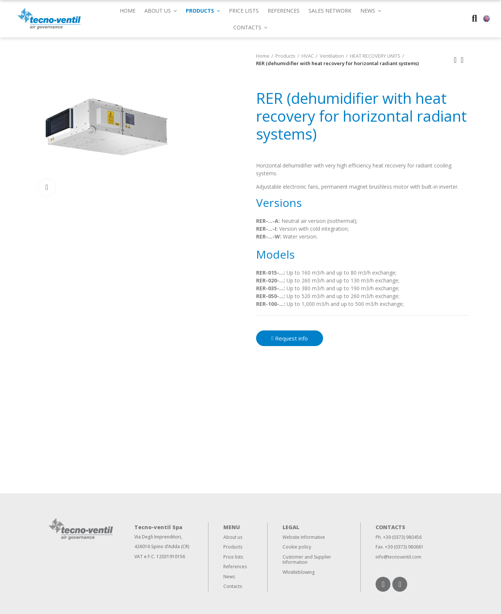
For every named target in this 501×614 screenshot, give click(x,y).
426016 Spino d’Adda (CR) (161, 546)
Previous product (455, 60)
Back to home (464, 60)
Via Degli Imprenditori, (158, 537)
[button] (371, 10)
